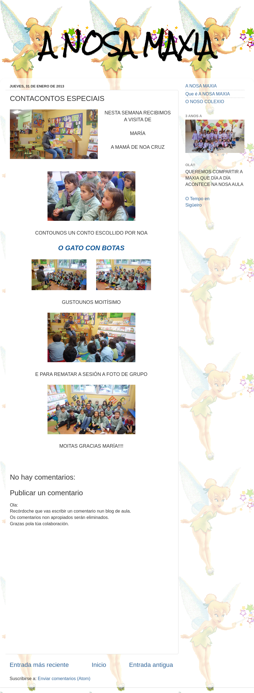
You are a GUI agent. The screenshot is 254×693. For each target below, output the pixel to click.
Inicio (99, 664)
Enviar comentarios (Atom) (64, 678)
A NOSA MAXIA (127, 44)
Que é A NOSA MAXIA (207, 93)
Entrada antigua (151, 664)
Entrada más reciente (39, 664)
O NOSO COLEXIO (204, 101)
